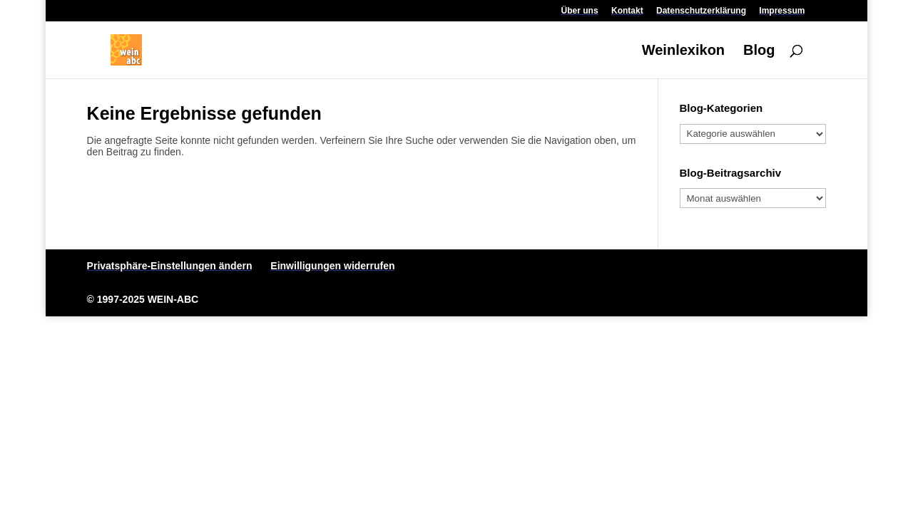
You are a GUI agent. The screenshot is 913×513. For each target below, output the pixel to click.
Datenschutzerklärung (701, 11)
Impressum (782, 11)
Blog (759, 51)
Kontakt (627, 11)
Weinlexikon (683, 51)
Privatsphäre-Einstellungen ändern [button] (170, 265)
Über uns (579, 11)
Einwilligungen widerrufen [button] (332, 265)
